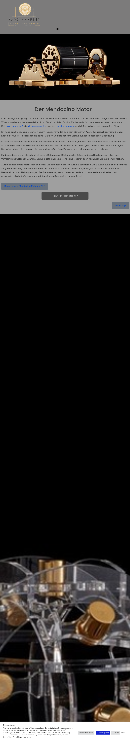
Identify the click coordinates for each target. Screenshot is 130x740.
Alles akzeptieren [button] (103, 733)
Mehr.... (124, 732)
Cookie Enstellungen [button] (86, 733)
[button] (57, 28)
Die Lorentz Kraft (15, 126)
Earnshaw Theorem (65, 126)
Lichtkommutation (37, 126)
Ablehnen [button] (115, 733)
